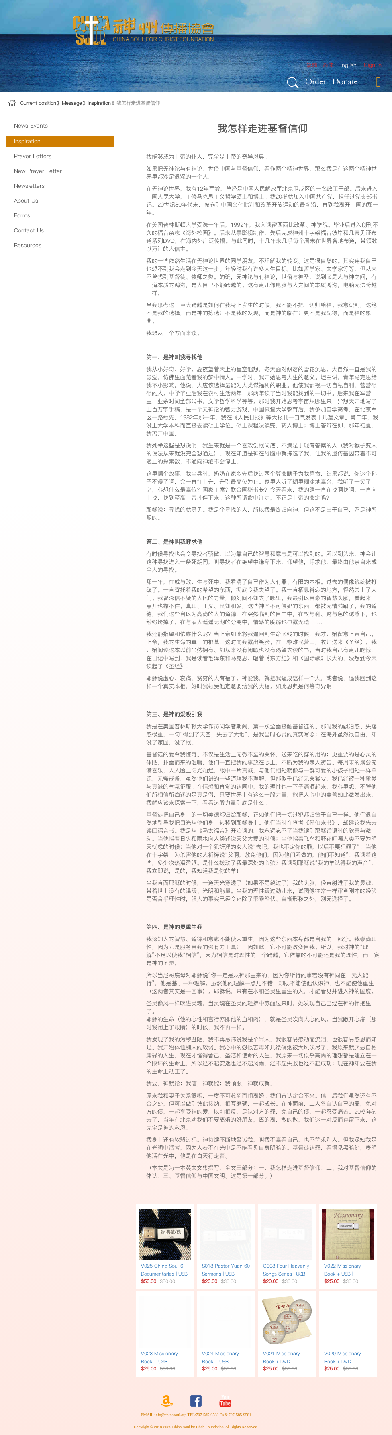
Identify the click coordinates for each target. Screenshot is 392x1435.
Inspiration (99, 103)
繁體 (312, 65)
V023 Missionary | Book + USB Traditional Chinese (163, 1361)
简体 (328, 65)
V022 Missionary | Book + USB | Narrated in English (346, 1273)
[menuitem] (373, 65)
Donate (344, 81)
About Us (26, 201)
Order (315, 81)
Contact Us (29, 230)
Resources (27, 245)
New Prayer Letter (38, 171)
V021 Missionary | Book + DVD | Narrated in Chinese (285, 1361)
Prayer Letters (32, 156)
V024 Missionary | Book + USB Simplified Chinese (223, 1361)
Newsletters (29, 186)
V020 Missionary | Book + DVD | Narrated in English (346, 1361)
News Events (31, 126)
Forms (22, 215)
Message (72, 103)
